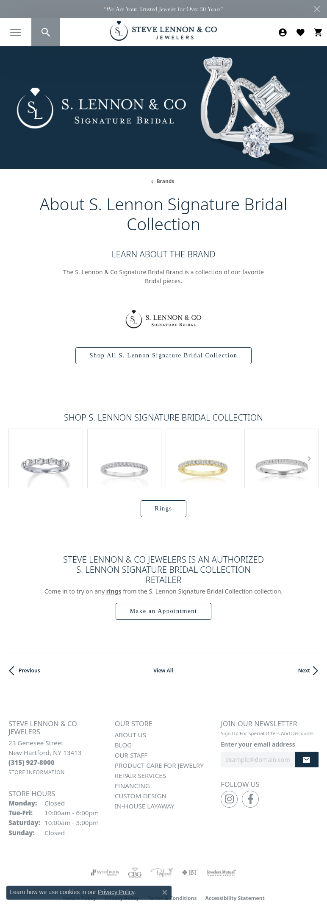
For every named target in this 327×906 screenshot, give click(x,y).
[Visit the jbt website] (190, 834)
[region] (163, 439)
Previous (29, 632)
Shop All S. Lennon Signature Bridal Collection (163, 355)
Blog (123, 707)
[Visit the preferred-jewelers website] (161, 834)
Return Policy (79, 860)
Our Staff (131, 718)
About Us (130, 697)
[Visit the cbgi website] (135, 834)
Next (304, 632)
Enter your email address (258, 706)
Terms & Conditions (172, 860)
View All (163, 632)
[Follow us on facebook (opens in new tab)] (250, 761)
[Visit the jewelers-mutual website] (221, 834)
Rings (163, 470)
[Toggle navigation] (16, 32)
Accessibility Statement (234, 860)
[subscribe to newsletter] (307, 722)
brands (166, 181)
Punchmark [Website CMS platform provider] (179, 885)
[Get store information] (36, 735)
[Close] (316, 9)
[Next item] (309, 439)
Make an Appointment (163, 573)
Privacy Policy (122, 860)
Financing (132, 748)
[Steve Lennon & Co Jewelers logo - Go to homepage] (163, 31)
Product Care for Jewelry (159, 728)
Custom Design (140, 758)
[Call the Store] (31, 724)
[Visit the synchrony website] (105, 834)
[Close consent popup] (164, 892)
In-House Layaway (145, 768)
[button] (45, 32)
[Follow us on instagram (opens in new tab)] (229, 761)
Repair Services (140, 738)
